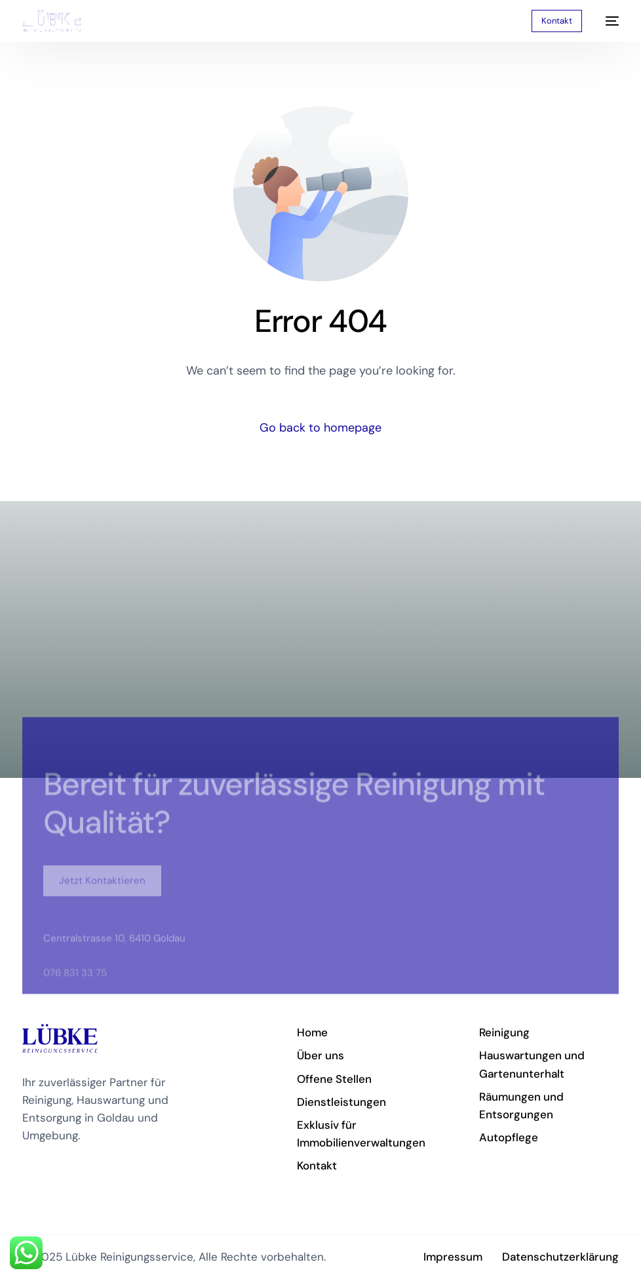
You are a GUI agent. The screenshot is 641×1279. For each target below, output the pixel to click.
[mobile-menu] (607, 21)
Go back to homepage (320, 428)
